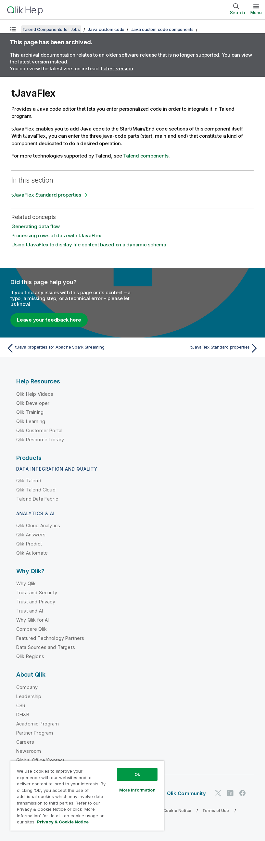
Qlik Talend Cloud (36, 489)
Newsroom (28, 751)
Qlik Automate (32, 553)
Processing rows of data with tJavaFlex (56, 235)
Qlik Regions (30, 656)
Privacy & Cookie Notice (167, 810)
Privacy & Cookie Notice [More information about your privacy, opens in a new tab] (63, 821)
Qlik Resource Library (40, 439)
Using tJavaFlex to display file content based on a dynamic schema (88, 244)
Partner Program (34, 733)
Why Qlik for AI (32, 620)
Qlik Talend (28, 480)
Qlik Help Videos (35, 394)
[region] (87, 796)
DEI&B (22, 714)
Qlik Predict (29, 543)
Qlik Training (30, 412)
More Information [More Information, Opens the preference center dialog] (137, 790)
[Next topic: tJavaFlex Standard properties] (197, 348)
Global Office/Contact (40, 760)
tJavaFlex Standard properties (46, 195)
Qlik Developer (32, 403)
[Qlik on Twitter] (218, 793)
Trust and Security (36, 592)
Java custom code (106, 29)
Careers (25, 742)
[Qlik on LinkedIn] (230, 793)
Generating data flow (35, 226)
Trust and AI (29, 611)
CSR (20, 705)
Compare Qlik (31, 629)
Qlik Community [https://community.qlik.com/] (186, 793)
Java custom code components (162, 29)
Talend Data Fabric (37, 499)
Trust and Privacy (35, 601)
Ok (137, 774)
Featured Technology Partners (50, 638)
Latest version (117, 68)
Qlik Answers (30, 534)
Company (27, 687)
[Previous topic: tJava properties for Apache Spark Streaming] (67, 348)
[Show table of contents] (13, 29)
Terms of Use (215, 810)
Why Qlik (26, 583)
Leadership (29, 696)
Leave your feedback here (49, 320)
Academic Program (37, 723)
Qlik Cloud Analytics (38, 525)
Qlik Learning (30, 421)
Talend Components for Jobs (51, 29)
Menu (256, 12)
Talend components (146, 156)
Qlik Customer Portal (39, 430)
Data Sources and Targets (45, 647)
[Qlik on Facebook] (242, 793)
